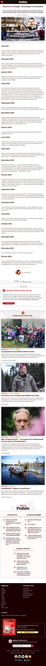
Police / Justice (4, 607)
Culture (3, 597)
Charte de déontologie (26, 650)
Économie (3, 602)
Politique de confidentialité (17, 652)
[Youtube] (23, 656)
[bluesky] (19, 656)
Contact (8, 650)
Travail (3, 600)
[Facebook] (16, 656)
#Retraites (17, 615)
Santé (2, 605)
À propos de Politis (27, 595)
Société (3, 593)
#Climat (3, 615)
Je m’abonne (26, 592)
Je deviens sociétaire (27, 590)
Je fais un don (26, 588)
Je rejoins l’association (28, 593)
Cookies (32, 652)
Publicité (27, 652)
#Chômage (23, 615)
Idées (2, 595)
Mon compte (26, 597)
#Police (7, 615)
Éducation (3, 604)
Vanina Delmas (19, 15)
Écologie (3, 592)
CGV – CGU (36, 650)
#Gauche (12, 615)
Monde (3, 599)
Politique (3, 590)
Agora (2, 588)
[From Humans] (30, 656)
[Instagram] (26, 656)
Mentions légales (16, 650)
